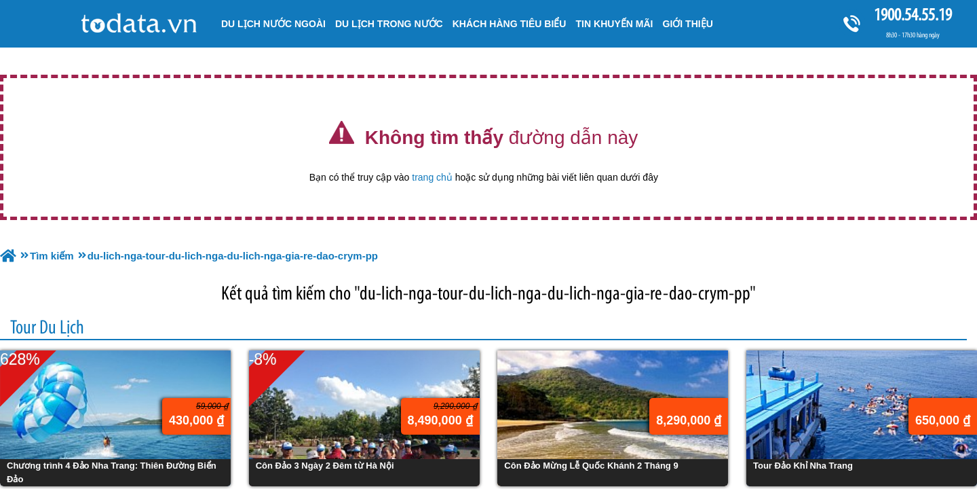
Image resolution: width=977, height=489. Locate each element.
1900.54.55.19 (912, 14)
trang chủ (432, 177)
